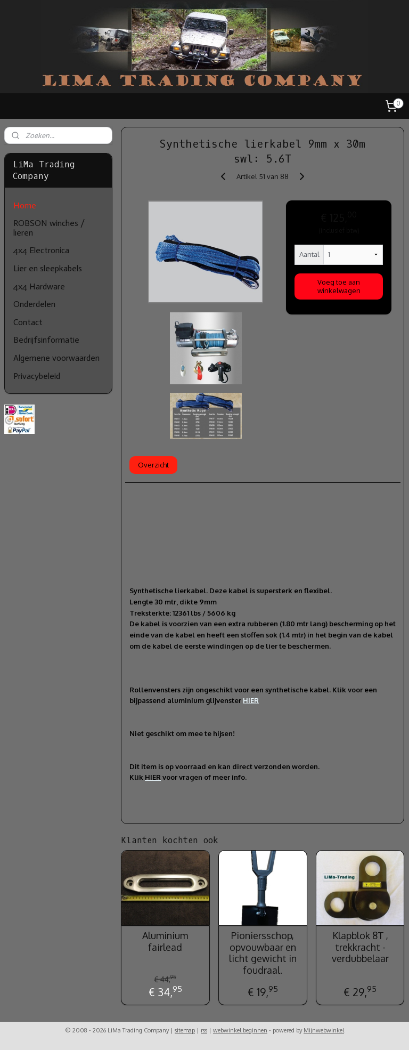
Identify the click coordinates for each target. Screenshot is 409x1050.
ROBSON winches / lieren (49, 228)
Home (24, 205)
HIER (251, 700)
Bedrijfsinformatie (46, 340)
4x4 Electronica (41, 250)
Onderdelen (34, 304)
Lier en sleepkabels (47, 268)
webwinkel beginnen (240, 1030)
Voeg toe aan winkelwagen (339, 285)
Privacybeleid (36, 376)
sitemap (185, 1030)
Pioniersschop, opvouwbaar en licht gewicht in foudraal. (263, 952)
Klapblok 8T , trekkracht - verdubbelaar (360, 947)
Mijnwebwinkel (324, 1030)
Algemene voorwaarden (56, 358)
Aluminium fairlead (166, 941)
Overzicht (153, 464)
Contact (28, 322)
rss (204, 1030)
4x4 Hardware (39, 286)
